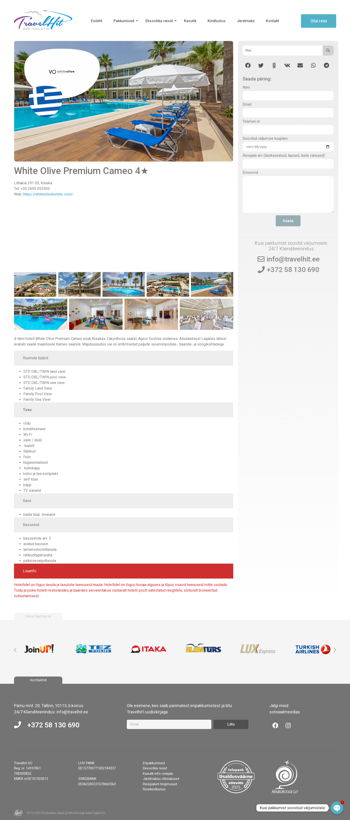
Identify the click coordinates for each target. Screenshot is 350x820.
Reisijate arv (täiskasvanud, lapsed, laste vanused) (284, 156)
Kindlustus (217, 21)
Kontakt (272, 21)
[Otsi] (283, 50)
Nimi (246, 88)
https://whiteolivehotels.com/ (48, 194)
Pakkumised (124, 21)
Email (247, 105)
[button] (248, 65)
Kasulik (190, 21)
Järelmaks (246, 21)
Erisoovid (250, 173)
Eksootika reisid (159, 21)
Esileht (96, 21)
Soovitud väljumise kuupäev (265, 139)
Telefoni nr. (251, 122)
